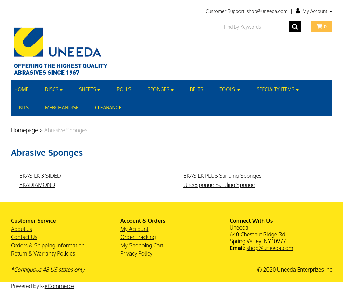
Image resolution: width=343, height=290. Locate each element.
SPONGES (161, 89)
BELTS (196, 89)
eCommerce (59, 285)
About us (21, 228)
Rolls (123, 89)
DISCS (54, 89)
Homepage (24, 130)
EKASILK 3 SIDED (40, 175)
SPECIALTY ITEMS (278, 89)
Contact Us (24, 237)
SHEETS (89, 89)
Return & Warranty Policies (43, 253)
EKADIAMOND (37, 184)
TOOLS (230, 89)
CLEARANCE (108, 107)
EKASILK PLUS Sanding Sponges (222, 175)
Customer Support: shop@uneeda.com (247, 11)
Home (21, 89)
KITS (24, 107)
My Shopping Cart (141, 245)
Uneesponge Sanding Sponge (219, 184)
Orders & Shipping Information (48, 245)
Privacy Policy (136, 253)
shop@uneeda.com (270, 248)
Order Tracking (138, 237)
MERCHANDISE (62, 107)
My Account (314, 11)
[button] (321, 26)
